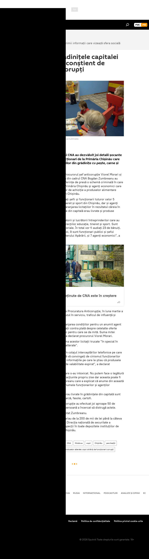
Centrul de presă (31, 521)
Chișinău (98, 443)
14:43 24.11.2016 (33, 76)
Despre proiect (11, 521)
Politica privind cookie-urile (128, 521)
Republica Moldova (42, 290)
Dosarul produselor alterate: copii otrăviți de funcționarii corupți (85, 449)
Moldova (78, 443)
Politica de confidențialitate (95, 521)
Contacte (59, 521)
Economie (37, 492)
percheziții (110, 443)
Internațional (91, 492)
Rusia (76, 492)
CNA (69, 443)
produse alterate (46, 449)
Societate (31, 443)
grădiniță (31, 449)
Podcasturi (111, 492)
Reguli (47, 521)
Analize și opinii (130, 492)
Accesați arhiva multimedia (66, 139)
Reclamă (72, 521)
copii (88, 443)
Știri (61, 443)
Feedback (8, 525)
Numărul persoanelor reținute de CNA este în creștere (72, 295)
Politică (8, 492)
